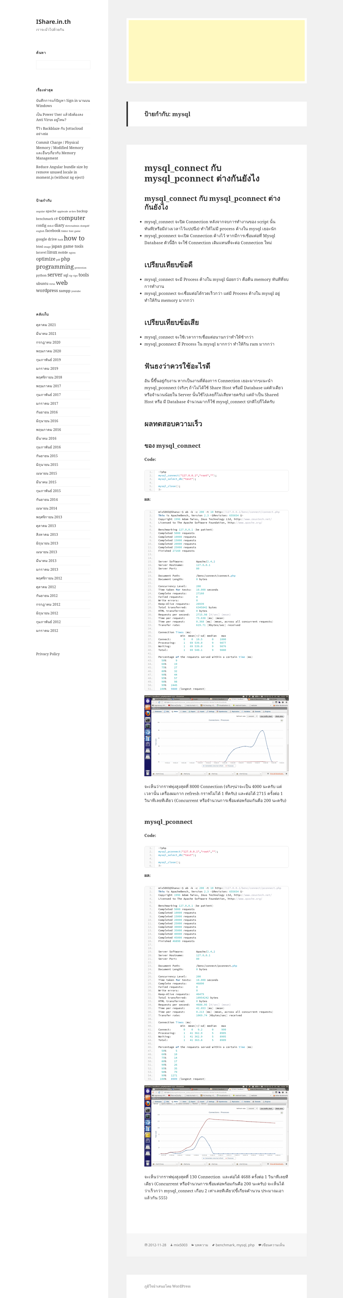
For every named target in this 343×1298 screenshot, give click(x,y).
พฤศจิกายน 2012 (49, 578)
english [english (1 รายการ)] (40, 231)
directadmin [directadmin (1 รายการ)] (72, 225)
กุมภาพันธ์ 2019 (48, 359)
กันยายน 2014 (47, 499)
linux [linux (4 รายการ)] (52, 252)
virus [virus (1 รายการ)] (52, 283)
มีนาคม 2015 (46, 482)
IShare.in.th (53, 21)
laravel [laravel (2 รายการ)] (41, 252)
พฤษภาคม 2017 (48, 386)
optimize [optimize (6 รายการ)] (45, 258)
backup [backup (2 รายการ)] (82, 211)
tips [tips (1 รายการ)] (75, 275)
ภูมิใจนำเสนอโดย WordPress (167, 1286)
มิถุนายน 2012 (47, 613)
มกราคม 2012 (47, 630)
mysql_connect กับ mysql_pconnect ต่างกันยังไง (201, 173)
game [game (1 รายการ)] (77, 231)
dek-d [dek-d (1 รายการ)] (50, 225)
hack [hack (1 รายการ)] (60, 239)
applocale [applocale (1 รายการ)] (62, 211)
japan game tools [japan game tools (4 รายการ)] (67, 246)
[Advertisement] (217, 50)
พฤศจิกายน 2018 (49, 377)
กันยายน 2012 (47, 595)
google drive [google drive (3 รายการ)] (46, 238)
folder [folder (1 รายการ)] (64, 231)
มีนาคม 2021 (46, 333)
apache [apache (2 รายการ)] (51, 211)
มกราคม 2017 (47, 403)
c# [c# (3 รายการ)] (56, 218)
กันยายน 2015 (47, 455)
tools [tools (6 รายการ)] (84, 274)
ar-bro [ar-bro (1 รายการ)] (72, 211)
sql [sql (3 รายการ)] (65, 275)
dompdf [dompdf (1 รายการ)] (84, 225)
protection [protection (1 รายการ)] (80, 267)
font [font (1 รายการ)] (71, 231)
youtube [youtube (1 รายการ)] (76, 290)
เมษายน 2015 (46, 473)
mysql (241, 1245)
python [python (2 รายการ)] (41, 275)
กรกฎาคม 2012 (48, 604)
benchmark (225, 1245)
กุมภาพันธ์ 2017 (48, 394)
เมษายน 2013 (46, 552)
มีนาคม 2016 (46, 438)
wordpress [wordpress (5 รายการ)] (47, 290)
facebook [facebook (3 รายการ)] (52, 230)
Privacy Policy (48, 653)
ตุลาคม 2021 (46, 324)
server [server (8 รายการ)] (55, 274)
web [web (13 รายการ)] (62, 282)
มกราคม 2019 (47, 368)
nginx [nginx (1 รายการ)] (72, 252)
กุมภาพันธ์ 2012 (48, 621)
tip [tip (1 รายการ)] (70, 275)
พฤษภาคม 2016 (48, 429)
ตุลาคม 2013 (46, 525)
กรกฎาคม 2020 (48, 342)
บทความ (201, 1245)
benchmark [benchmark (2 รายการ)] (44, 219)
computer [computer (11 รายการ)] (72, 217)
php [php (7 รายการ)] (65, 258)
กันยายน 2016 (47, 412)
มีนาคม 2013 (46, 560)
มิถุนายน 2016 (47, 420)
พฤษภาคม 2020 (48, 351)
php (251, 1245)
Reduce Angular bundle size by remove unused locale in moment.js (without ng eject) (62, 172)
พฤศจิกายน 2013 (49, 517)
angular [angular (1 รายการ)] (40, 211)
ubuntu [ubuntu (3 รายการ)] (42, 283)
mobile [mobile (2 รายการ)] (63, 252)
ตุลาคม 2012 (46, 586)
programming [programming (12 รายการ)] (55, 266)
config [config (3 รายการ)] (41, 225)
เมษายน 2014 (46, 508)
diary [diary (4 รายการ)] (59, 225)
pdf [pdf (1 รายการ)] (58, 259)
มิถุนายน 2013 (47, 543)
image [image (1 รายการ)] (47, 246)
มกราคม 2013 (47, 569)
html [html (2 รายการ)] (39, 246)
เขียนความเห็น (273, 1245)
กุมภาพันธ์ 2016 (48, 447)
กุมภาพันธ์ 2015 (48, 490)
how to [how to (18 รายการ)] (74, 237)
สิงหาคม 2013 (47, 534)
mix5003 (180, 1245)
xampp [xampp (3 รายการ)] (64, 290)
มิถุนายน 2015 (47, 464)
